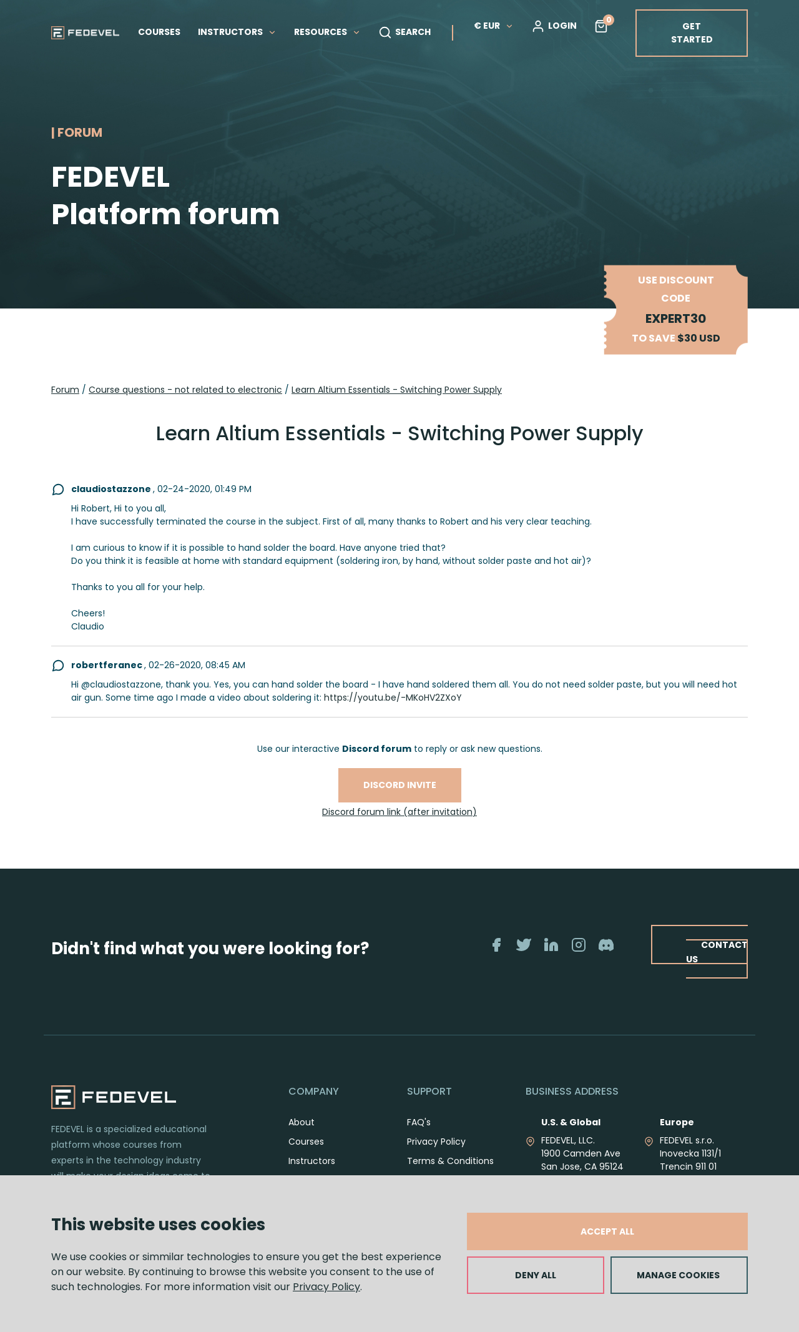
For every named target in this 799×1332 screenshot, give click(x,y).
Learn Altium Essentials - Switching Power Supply (397, 389)
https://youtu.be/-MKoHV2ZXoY (393, 697)
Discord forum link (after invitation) (399, 812)
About (301, 1122)
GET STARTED (692, 33)
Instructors (311, 1161)
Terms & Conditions (450, 1161)
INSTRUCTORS (237, 32)
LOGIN (554, 26)
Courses (306, 1141)
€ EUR (494, 25)
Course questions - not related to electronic (185, 389)
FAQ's (419, 1122)
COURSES (159, 32)
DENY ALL (535, 1275)
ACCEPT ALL (607, 1231)
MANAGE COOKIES (678, 1275)
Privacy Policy (326, 1287)
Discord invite (399, 785)
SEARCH (404, 32)
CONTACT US (716, 951)
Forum (65, 389)
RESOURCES (327, 32)
